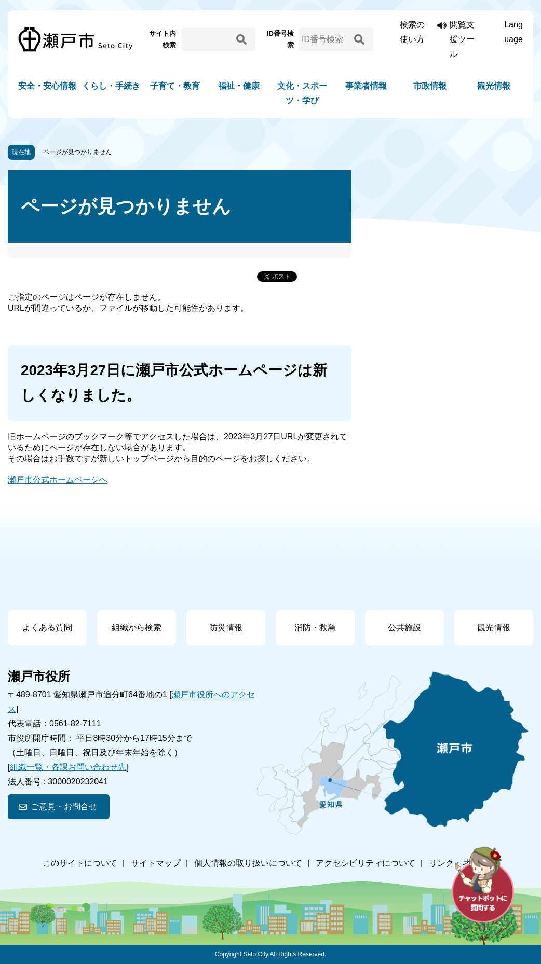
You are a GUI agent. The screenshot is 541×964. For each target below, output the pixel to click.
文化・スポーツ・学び (302, 93)
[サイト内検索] (207, 39)
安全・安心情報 (47, 85)
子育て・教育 (175, 85)
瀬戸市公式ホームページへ (57, 479)
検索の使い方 (412, 32)
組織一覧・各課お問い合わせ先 (68, 767)
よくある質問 (47, 627)
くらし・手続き (111, 85)
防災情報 (225, 627)
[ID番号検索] (325, 39)
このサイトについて (80, 863)
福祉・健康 (239, 85)
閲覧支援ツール (462, 39)
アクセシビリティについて (365, 863)
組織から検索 (136, 627)
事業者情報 (366, 85)
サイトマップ (156, 863)
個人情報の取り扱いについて (248, 863)
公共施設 (404, 627)
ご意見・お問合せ (64, 806)
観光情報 (493, 85)
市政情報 (430, 85)
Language (513, 32)
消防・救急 (315, 627)
